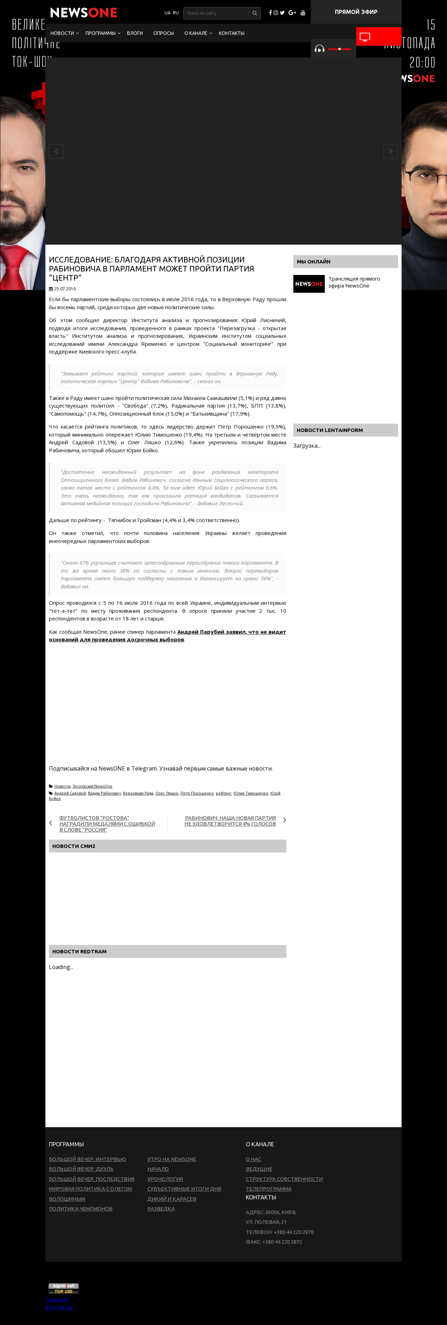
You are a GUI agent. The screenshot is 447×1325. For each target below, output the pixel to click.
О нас (253, 1159)
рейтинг (224, 793)
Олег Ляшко (166, 793)
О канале (195, 33)
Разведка (161, 1209)
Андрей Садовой (70, 793)
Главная (56, 1299)
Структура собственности (284, 1179)
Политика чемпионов (80, 1209)
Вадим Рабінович (104, 793)
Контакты (231, 33)
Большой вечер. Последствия (91, 1179)
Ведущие (259, 1169)
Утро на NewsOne (171, 1159)
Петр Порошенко (197, 793)
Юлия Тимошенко (251, 793)
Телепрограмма (269, 1189)
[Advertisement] (176, 712)
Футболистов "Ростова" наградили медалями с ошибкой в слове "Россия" (107, 824)
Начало (158, 1169)
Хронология (165, 1179)
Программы (101, 33)
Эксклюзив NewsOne (92, 786)
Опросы (163, 33)
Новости (62, 33)
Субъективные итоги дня (184, 1189)
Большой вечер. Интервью (87, 1159)
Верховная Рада (138, 793)
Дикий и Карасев (171, 1199)
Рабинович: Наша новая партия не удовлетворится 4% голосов (230, 821)
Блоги (135, 33)
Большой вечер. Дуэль (81, 1169)
